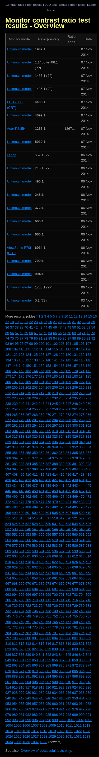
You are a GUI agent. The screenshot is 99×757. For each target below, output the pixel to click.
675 (62, 584)
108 (8, 349)
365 (75, 453)
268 (35, 415)
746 (15, 616)
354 (88, 447)
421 (15, 480)
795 (82, 633)
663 (68, 578)
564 (15, 540)
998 (48, 720)
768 (75, 622)
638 (75, 567)
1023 (86, 731)
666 (88, 578)
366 (82, 453)
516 (42, 518)
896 (62, 676)
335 (48, 442)
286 (68, 420)
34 (88, 322)
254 (28, 409)
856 (55, 660)
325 (68, 436)
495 (75, 507)
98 (31, 344)
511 (8, 518)
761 (28, 622)
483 (82, 502)
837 (15, 655)
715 (68, 600)
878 (28, 671)
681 (15, 589)
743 (82, 611)
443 (75, 485)
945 (42, 698)
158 (82, 366)
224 (88, 393)
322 (48, 436)
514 (28, 518)
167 (55, 371)
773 (22, 627)
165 (42, 371)
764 (48, 622)
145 (82, 360)
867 (42, 665)
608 (48, 556)
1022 (78, 731)
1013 (86, 725)
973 (55, 709)
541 (35, 529)
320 (35, 436)
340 (82, 442)
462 (28, 496)
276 (88, 415)
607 (42, 556)
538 (15, 529)
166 (48, 371)
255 (35, 409)
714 (62, 600)
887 (88, 671)
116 (62, 349)
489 (35, 507)
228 (28, 398)
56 (12, 333)
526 (22, 524)
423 (28, 480)
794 (75, 633)
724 (42, 606)
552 (22, 534)
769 (82, 622)
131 (75, 355)
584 (62, 545)
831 (62, 649)
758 (8, 622)
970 (35, 709)
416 (68, 474)
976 (75, 709)
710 (35, 600)
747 (22, 616)
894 (48, 676)
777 (48, 627)
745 (8, 616)
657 (28, 578)
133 (88, 355)
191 (42, 382)
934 (55, 693)
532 (62, 524)
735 (28, 611)
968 (22, 709)
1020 (60, 731)
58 (21, 333)
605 (28, 556)
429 (68, 480)
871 (68, 665)
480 (62, 502)
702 (68, 595)
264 (8, 415)
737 (42, 611)
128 (55, 355)
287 (75, 420)
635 (55, 567)
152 (42, 366)
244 (48, 404)
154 (55, 366)
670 (28, 584)
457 (82, 491)
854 (42, 660)
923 (68, 687)
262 (82, 409)
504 (48, 513)
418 (82, 474)
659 (42, 578)
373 (42, 458)
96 (21, 344)
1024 (9, 736)
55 (7, 333)
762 (35, 622)
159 (88, 366)
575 (88, 540)
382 (15, 464)
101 (48, 344)
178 (42, 376)
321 (42, 436)
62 (41, 333)
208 (68, 387)
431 (82, 480)
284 (55, 420)
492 (55, 507)
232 (55, 398)
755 (75, 616)
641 (8, 573)
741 (68, 611)
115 (55, 349)
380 (88, 458)
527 (28, 524)
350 (62, 447)
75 (12, 338)
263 (88, 409)
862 (8, 665)
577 (15, 545)
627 (88, 562)
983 (35, 715)
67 (64, 333)
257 (48, 409)
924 (75, 687)
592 (28, 551)
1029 (52, 736)
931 (35, 693)
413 (48, 474)
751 (48, 616)
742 (75, 611)
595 (48, 551)
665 (82, 578)
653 (88, 573)
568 (42, 540)
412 (42, 474)
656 (22, 578)
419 (88, 474)
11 (71, 316)
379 (82, 458)
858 (68, 660)
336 (55, 442)
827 (35, 649)
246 (62, 404)
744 (88, 611)
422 (22, 480)
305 (22, 431)
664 (75, 578)
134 (8, 360)
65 (55, 333)
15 (90, 316)
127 (48, 355)
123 (22, 355)
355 (8, 453)
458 (88, 491)
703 (75, 595)
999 (55, 720)
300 (75, 425)
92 (93, 338)
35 (93, 322)
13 (80, 316)
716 (75, 600)
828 (42, 649)
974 (62, 709)
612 (75, 556)
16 (95, 316)
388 (55, 464)
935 (62, 693)
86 (64, 338)
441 (62, 485)
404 (75, 469)
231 (48, 398)
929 (22, 693)
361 (48, 453)
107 (88, 344)
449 (28, 491)
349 (55, 447)
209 (75, 387)
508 (75, 513)
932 (42, 693)
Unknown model (19, 49)
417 (75, 474)
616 (15, 562)
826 (28, 649)
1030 (60, 736)
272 (62, 415)
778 (55, 627)
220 (62, 393)
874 (88, 665)
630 (22, 567)
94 (12, 344)
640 (88, 567)
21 (26, 322)
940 (8, 698)
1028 (43, 736)
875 (8, 671)
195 (68, 382)
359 (35, 453)
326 (75, 436)
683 (28, 589)
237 (88, 398)
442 (68, 485)
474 (22, 502)
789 (42, 633)
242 (35, 404)
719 (8, 606)
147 (8, 366)
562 (88, 534)
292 (22, 425)
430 (75, 480)
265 (15, 415)
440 (55, 485)
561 (82, 534)
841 (42, 655)
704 (82, 595)
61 (36, 333)
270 (48, 415)
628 (8, 567)
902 (15, 682)
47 (60, 327)
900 (88, 676)
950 (75, 698)
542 (42, 529)
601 (88, 551)
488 (28, 507)
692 (88, 589)
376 (62, 458)
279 (22, 420)
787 (28, 633)
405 (82, 469)
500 (22, 513)
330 (15, 442)
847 (82, 655)
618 (28, 562)
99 (36, 344)
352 (75, 447)
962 (68, 704)
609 (55, 556)
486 (15, 507)
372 (35, 458)
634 (48, 567)
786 (22, 633)
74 (7, 338)
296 (48, 425)
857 (62, 660)
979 (8, 715)
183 (75, 376)
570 (55, 540)
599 (75, 551)
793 (68, 633)
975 (68, 709)
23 (36, 322)
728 (68, 606)
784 (8, 633)
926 (88, 687)
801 (35, 638)
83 (50, 338)
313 (75, 431)
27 (55, 322)
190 (35, 382)
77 (21, 338)
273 (68, 415)
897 (68, 676)
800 (28, 638)
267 (28, 415)
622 (55, 562)
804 (55, 638)
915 (15, 687)
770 (88, 622)
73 (93, 333)
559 (68, 534)
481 (68, 502)
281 (35, 420)
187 (15, 382)
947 (55, 698)
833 (75, 649)
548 (82, 529)
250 (88, 404)
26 (50, 322)
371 (28, 458)
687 (55, 589)
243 (42, 404)
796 (88, 633)
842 (48, 655)
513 (22, 518)
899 (82, 676)
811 (15, 644)
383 (22, 464)
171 (82, 371)
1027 (35, 736)
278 (15, 420)
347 (42, 447)
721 (22, 606)
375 (55, 458)
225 (8, 398)
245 (55, 404)
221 (68, 393)
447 (15, 491)
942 (22, 698)
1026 (26, 736)
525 (15, 524)
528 (35, 524)
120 (88, 349)
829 (48, 649)
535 (82, 524)
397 (28, 469)
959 (48, 704)
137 (28, 360)
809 (88, 638)
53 (88, 327)
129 (62, 355)
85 (60, 338)
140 (48, 360)
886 (82, 671)
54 (93, 327)
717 (82, 600)
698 (42, 595)
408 (15, 474)
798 (15, 638)
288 (82, 420)
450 (35, 491)
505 (55, 513)
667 (8, 584)
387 (48, 464)
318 (22, 436)
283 (48, 420)
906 (42, 682)
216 (35, 393)
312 (68, 431)
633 (42, 567)
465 (48, 496)
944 (35, 698)
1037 (35, 742)
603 (15, 556)
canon (11, 155)
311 (62, 431)
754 (68, 616)
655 (15, 578)
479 (55, 502)
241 (28, 404)
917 (28, 687)
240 (22, 404)
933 (48, 693)
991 (88, 715)
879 (35, 671)
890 (22, 676)
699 (48, 595)
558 (62, 534)
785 (15, 633)
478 (48, 502)
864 (22, 665)
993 (15, 720)
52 (84, 327)
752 (55, 616)
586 (75, 545)
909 (62, 682)
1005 (18, 725)
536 (88, 524)
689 (68, 589)
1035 (18, 742)
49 (69, 327)
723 (35, 606)
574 (82, 540)
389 (62, 464)
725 (48, 606)
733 (15, 611)
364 (68, 453)
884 (68, 671)
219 (55, 393)
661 (55, 578)
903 (22, 682)
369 (15, 458)
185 (88, 376)
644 (28, 573)
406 (88, 469)
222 (75, 393)
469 (75, 496)
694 (15, 595)
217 (42, 393)
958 (42, 704)
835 (88, 649)
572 (68, 540)
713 (55, 600)
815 (42, 644)
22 (31, 322)
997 (42, 720)
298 (62, 425)
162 (22, 371)
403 (68, 469)
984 (42, 715)
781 (75, 627)
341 (88, 442)
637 (68, 567)
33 (84, 322)
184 (82, 376)
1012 (78, 725)
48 (64, 327)
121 (8, 355)
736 (35, 611)
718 (88, 600)
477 (42, 502)
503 (42, 513)
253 (22, 409)
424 (35, 480)
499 (15, 513)
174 (15, 376)
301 (82, 425)
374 (48, 458)
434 (15, 485)
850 (15, 660)
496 (82, 507)
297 (55, 425)
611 (68, 556)
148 (15, 366)
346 (35, 447)
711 (42, 600)
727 (62, 606)
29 (64, 322)
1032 (78, 736)
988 (68, 715)
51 (79, 327)
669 (22, 584)
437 (35, 485)
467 (62, 496)
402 (62, 469)
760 (22, 622)
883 (62, 671)
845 (68, 655)
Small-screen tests (71, 4)
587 (82, 545)
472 (8, 502)
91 (88, 338)
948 (62, 698)
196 (75, 382)
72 (88, 333)
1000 (63, 720)
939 (88, 693)
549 (88, 529)
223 (82, 393)
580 (35, 545)
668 (15, 584)
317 (15, 436)
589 (8, 551)
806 (68, 638)
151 (35, 366)
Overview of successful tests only (46, 751)
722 (28, 606)
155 (62, 366)
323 (55, 436)
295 (42, 425)
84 (55, 338)
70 (79, 333)
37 (12, 327)
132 (82, 355)
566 (28, 540)
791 (55, 633)
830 (55, 649)
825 (22, 649)
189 (28, 382)
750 (42, 616)
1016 (26, 731)
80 (36, 338)
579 (28, 545)
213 (15, 393)
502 (35, 513)
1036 (26, 742)
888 (8, 676)
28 (60, 322)
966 (8, 709)
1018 (43, 731)
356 (15, 453)
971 (42, 709)
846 (75, 655)
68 (69, 333)
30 (69, 322)
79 (31, 338)
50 (74, 327)
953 (8, 704)
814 (35, 644)
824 (15, 649)
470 (82, 496)
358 (28, 453)
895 (55, 676)
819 (68, 644)
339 (75, 442)
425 (42, 480)
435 (22, 485)
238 (8, 404)
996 (35, 720)
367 (88, 453)
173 (8, 376)
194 (62, 382)
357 (22, 453)
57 (16, 333)
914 (8, 687)
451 (42, 491)
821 (82, 644)
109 (15, 349)
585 (68, 545)
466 (55, 496)
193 (55, 382)
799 (22, 638)
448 (22, 491)
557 (55, 534)
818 (62, 644)
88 (74, 338)
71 (84, 333)
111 (28, 349)
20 (21, 322)
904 (28, 682)
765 (55, 622)
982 (28, 715)
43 (41, 327)
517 (48, 518)
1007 (35, 725)
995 (28, 720)
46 (55, 327)
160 (8, 371)
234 (68, 398)
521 (75, 518)
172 (88, 371)
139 (42, 360)
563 (8, 540)
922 (62, 687)
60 (31, 333)
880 (42, 671)
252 (15, 409)
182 (68, 376)
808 (82, 638)
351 (68, 447)
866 (35, 665)
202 (28, 387)
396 (22, 469)
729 (75, 606)
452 (48, 491)
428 (62, 480)
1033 (86, 736)
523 (88, 518)
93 (7, 344)
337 (62, 442)
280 (28, 420)
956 (28, 704)
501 (28, 513)
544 (55, 529)
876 (15, 671)
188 (22, 382)
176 (28, 376)
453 (55, 491)
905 (35, 682)
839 (28, 655)
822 (88, 644)
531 (55, 524)
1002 (80, 720)
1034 (9, 742)
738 (48, 611)
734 (22, 611)
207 (62, 387)
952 (88, 698)
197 (82, 382)
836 (8, 655)
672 (42, 584)
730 (82, 606)
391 (75, 464)
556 (48, 534)
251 (8, 409)
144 (75, 360)
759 (15, 622)
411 (35, 474)
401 (55, 469)
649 (62, 573)
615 (8, 562)
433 (8, 485)
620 (42, 562)
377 (68, 458)
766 (62, 622)
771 (8, 627)
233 (62, 398)
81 (41, 338)
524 (8, 524)
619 (35, 562)
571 (62, 540)
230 (42, 398)
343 (15, 447)
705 (88, 595)
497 (88, 507)
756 (82, 616)
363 (62, 453)
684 (35, 589)
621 (48, 562)
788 (35, 633)
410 (28, 474)
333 (35, 442)
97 (26, 344)
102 (55, 344)
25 (45, 322)
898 (75, 676)
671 (35, 584)
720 (15, 606)
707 (15, 600)
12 (76, 316)
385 (35, 464)
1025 (18, 736)
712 (48, 600)
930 (28, 693)
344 (22, 447)
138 (35, 360)
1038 (43, 742)
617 (22, 562)
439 (48, 485)
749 (35, 616)
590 (15, 551)
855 (48, 660)
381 (8, 464)
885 (75, 671)
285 (62, 420)
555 (42, 534)
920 (48, 687)
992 (8, 720)
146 (88, 360)
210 (82, 387)
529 (42, 524)
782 (82, 627)
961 (62, 704)
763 (42, 622)
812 (22, 644)
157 (75, 366)
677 (75, 584)
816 (48, 644)
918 (35, 687)
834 (82, 649)
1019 (52, 731)
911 (75, 682)
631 (28, 567)
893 (42, 676)
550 (8, 534)
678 (82, 584)
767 (68, 622)
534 (75, 524)
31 (74, 322)
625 (75, 562)
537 (8, 529)
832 (68, 649)
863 (15, 665)
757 (88, 616)
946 (48, 698)
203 (35, 387)
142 (62, 360)
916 (22, 687)
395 (15, 469)
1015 (18, 731)
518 (55, 518)
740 (62, 611)
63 (45, 333)
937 (75, 693)
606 (35, 556)
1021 (69, 731)
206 (55, 387)
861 (88, 660)
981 (22, 715)
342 (8, 447)
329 (8, 442)
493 (62, 507)
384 (28, 464)
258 (55, 409)
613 (82, 556)
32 (79, 322)
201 (22, 387)
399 (42, 469)
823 (8, 649)
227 (22, 398)
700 (55, 595)
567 (35, 540)
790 (48, 633)
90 (84, 338)
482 (75, 502)
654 (8, 578)
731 (88, 606)
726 (55, 606)
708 (22, 600)
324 (62, 436)
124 (28, 355)
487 (22, 507)
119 (82, 349)
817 (55, 644)
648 (55, 573)
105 (75, 344)
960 (55, 704)
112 (35, 349)
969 (28, 709)
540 (28, 529)
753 (62, 616)
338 (68, 442)
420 (8, 480)
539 (22, 529)
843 (55, 655)
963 (75, 704)
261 (75, 409)
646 (42, 573)
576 (8, 545)
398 (35, 469)
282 (42, 420)
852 (28, 660)
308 (42, 431)
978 (88, 709)
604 (22, 556)
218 (48, 393)
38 (16, 327)
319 (28, 436)
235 (75, 398)
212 (8, 393)
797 (8, 638)
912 (82, 682)
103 (62, 344)
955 (22, 704)
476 (35, 502)
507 (68, 513)
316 (8, 436)
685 (42, 589)
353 (82, 447)
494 (68, 507)
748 (28, 616)
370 (22, 458)
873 (82, 665)
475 (28, 502)
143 (68, 360)
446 (8, 491)
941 (15, 698)
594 (42, 551)
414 (55, 474)
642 (15, 573)
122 (15, 355)
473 (15, 502)
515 (35, 518)
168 (62, 371)
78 (26, 338)
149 (22, 366)
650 (68, 573)
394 (8, 469)
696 (28, 595)
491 (48, 507)
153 (48, 366)
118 (75, 349)
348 (48, 447)
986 (55, 715)
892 (35, 676)
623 (62, 562)
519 (62, 518)
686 (48, 589)
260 (68, 409)
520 (68, 518)
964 (82, 704)
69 (74, 333)
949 (68, 698)
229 (35, 398)
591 (22, 551)
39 (21, 327)
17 (7, 322)
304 (15, 431)
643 (22, 573)
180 (55, 376)
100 (42, 344)
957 (35, 704)
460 (15, 496)
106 (82, 344)
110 (22, 349)
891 (28, 676)
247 (68, 404)
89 (79, 338)
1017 (35, 731)
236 (82, 398)
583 (55, 545)
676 (68, 584)
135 (15, 360)
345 (28, 447)
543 (48, 529)
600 (82, 551)
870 (62, 665)
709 (28, 600)
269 (42, 415)
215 (28, 393)
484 (88, 502)
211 (88, 387)
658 (35, 578)
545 (62, 529)
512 (15, 518)
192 (48, 382)
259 (62, 409)
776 (42, 627)
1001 (71, 720)
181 (62, 376)
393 (88, 464)
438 (42, 485)
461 (22, 496)
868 (48, 665)
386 (42, 464)
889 (15, 676)
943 (28, 698)
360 (42, 453)
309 (48, 431)
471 (88, 496)
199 (8, 387)
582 (48, 545)
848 (88, 655)
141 (55, 360)
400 (48, 469)
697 (35, 595)
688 (62, 589)
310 (55, 431)
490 (42, 507)
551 (15, 534)
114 (48, 349)
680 (8, 589)
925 (82, 687)
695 (22, 595)
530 (48, 524)
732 (8, 611)
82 (45, 338)
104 (68, 344)
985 (48, 715)
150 (28, 366)
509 (82, 513)
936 (68, 693)
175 (22, 376)
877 (22, 671)
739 (55, 611)
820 (75, 644)
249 (82, 404)
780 (68, 627)
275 (82, 415)
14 (85, 316)
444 (82, 485)
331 (22, 442)
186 (8, 382)
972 (48, 709)
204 (42, 387)
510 (88, 513)
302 (88, 425)
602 (8, 556)
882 (55, 671)
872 (75, 665)
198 (88, 382)
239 (15, 404)
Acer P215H (16, 129)
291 (15, 425)
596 (55, 551)
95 (16, 344)
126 (42, 355)
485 (8, 507)
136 (22, 360)
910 (68, 682)
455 (68, 491)
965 (88, 704)
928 (15, 693)
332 (28, 442)
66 (60, 333)
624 (68, 562)
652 (82, 573)
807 (75, 638)
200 (15, 387)
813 (28, 644)
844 (62, 655)
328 (88, 436)
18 (12, 322)
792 (62, 633)
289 (88, 420)
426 (48, 480)
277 (8, 420)
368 (8, 458)
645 (35, 573)
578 (22, 545)
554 (35, 534)
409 (22, 474)
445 (88, 485)
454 (62, 491)
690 (75, 589)
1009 (52, 725)
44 (45, 327)
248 (75, 404)
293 (28, 425)
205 (48, 387)
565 (22, 540)
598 (68, 551)
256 (42, 409)
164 (35, 371)
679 (88, 584)
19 (16, 322)
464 (42, 496)
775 (35, 627)
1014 (9, 731)
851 (22, 660)
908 (55, 682)
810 (8, 644)
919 (42, 687)
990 (82, 715)
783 (88, 627)
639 (82, 567)
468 (68, 496)
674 (55, 584)
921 (55, 687)
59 (26, 333)
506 (62, 513)
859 (75, 660)
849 (8, 660)
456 (75, 491)
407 (8, 474)
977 (82, 709)
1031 (69, 736)
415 (62, 474)
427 (55, 480)
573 (75, 540)
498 (8, 513)
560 (75, 534)
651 (75, 573)
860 (82, 660)
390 (68, 464)
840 (35, 655)
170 (75, 371)
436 (28, 485)
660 (48, 578)
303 (8, 431)
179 (48, 376)
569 (48, 540)
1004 (9, 725)
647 (48, 573)
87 (69, 338)
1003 (88, 720)
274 (75, 415)
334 (42, 442)
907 (48, 682)
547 (75, 529)
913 (88, 682)
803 (48, 638)
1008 (43, 725)
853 (35, 660)
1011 (69, 725)
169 (68, 371)
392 (82, 464)
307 (35, 431)
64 (50, 333)
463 (35, 496)
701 (62, 595)
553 (28, 534)
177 (35, 376)
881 (48, 671)
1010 (60, 725)
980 (15, 715)
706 (8, 600)
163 (28, 371)
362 (55, 453)
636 (62, 567)
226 (15, 398)
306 (28, 431)
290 (8, 425)
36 (7, 327)
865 (28, 665)
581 (42, 545)
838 (22, 655)
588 (88, 545)
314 (82, 431)
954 (15, 704)
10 (66, 316)
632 (35, 567)
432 (88, 480)
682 (22, 589)
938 (82, 693)
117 (68, 349)
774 (28, 627)
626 (82, 562)
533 (68, 524)
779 (62, 627)
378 (75, 458)
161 (15, 371)
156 (68, 366)
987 (62, 715)
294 (35, 425)
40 (26, 327)
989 (75, 715)
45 (50, 327)
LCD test (50, 4)
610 (62, 556)
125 (35, 355)
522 (82, 518)
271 (55, 415)
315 (88, 431)
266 (22, 415)
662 (62, 578)
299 (68, 425)
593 (35, 551)
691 (82, 589)
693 (8, 595)
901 (8, 682)
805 (62, 638)
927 (8, 693)
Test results (34, 4)
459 (8, 496)
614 (88, 556)
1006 (26, 725)
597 (62, 551)
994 (22, 720)
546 (68, 529)
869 (55, 665)
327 (82, 436)
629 (15, 567)
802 (42, 638)
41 (31, 327)
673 (48, 584)
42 (36, 327)
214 (22, 393)
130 (68, 355)
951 (82, 698)
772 (15, 627)
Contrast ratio (15, 4)
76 (16, 338)
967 (15, 709)
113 (42, 349)
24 (41, 322)
